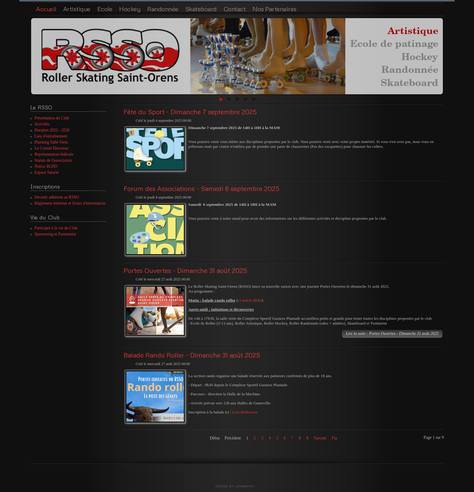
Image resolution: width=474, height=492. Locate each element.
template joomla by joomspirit (237, 486)
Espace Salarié (46, 172)
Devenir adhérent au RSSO (56, 197)
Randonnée (162, 9)
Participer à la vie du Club (55, 228)
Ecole (104, 9)
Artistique (76, 9)
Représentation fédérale (53, 154)
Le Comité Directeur (51, 148)
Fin (334, 438)
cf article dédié (250, 300)
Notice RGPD (45, 166)
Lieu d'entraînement (50, 136)
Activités (41, 124)
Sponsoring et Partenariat (55, 234)
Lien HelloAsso (245, 412)
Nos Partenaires (274, 9)
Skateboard (201, 9)
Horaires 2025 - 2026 (52, 130)
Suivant (320, 438)
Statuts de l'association (53, 160)
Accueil (46, 9)
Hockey (129, 9)
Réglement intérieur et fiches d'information (69, 203)
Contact (235, 9)
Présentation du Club (51, 118)
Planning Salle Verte (51, 142)
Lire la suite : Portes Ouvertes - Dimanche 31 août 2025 (392, 333)
